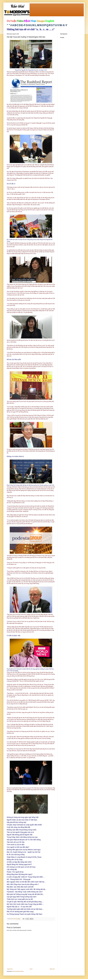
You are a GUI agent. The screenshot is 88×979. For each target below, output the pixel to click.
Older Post (52, 969)
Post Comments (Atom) (18, 971)
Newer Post (9, 969)
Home (31, 969)
